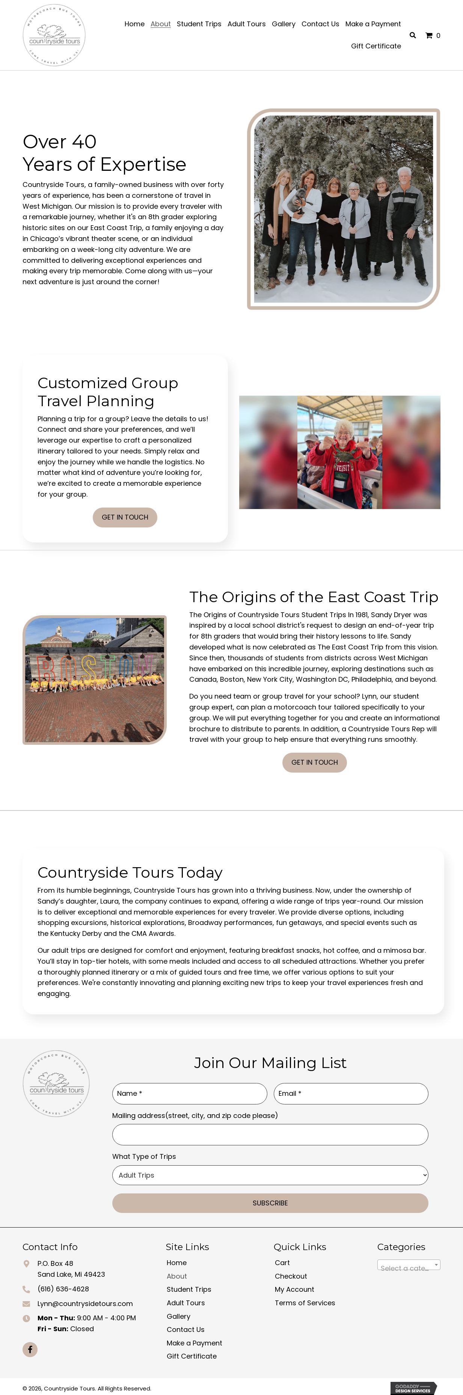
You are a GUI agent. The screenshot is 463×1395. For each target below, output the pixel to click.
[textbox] (409, 1265)
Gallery (178, 1312)
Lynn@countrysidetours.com (85, 1300)
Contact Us (186, 1326)
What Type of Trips (144, 1152)
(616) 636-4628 (63, 1285)
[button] (30, 1345)
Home (177, 1259)
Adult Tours (186, 1299)
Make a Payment (194, 1339)
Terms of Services (305, 1299)
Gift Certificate (192, 1352)
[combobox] (408, 1261)
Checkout (291, 1272)
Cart (282, 1259)
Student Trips (189, 1286)
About (177, 1272)
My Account (294, 1286)
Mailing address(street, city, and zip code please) (195, 1113)
